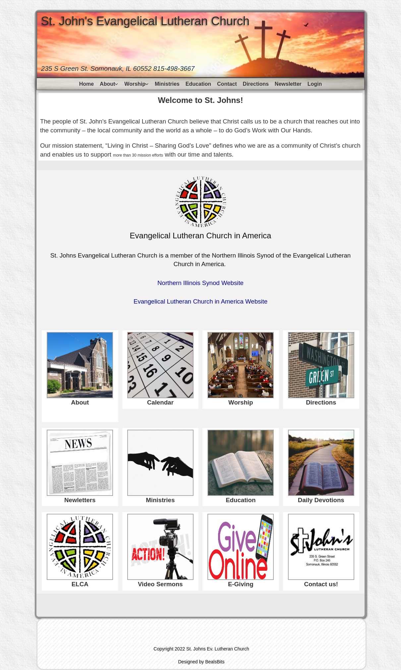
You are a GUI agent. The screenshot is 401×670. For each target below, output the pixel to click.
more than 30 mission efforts (138, 155)
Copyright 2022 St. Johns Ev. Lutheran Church (201, 648)
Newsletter (288, 84)
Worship (134, 84)
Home (86, 84)
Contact (227, 84)
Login (315, 84)
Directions (256, 84)
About (107, 84)
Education (198, 84)
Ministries (167, 84)
